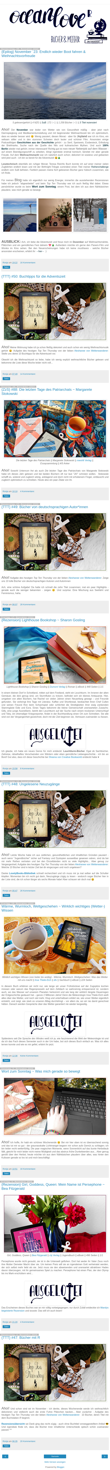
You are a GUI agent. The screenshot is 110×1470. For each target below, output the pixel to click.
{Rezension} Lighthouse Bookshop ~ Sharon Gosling (43, 620)
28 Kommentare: (28, 604)
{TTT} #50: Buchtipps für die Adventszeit (33, 276)
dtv (55, 980)
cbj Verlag (54, 1255)
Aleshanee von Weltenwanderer (91, 350)
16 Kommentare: (28, 262)
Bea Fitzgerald (39, 1255)
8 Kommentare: (27, 768)
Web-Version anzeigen (55, 1462)
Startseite (55, 1456)
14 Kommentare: (28, 374)
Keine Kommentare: (29, 1056)
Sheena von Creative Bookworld (65, 757)
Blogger (60, 1467)
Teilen (6, 267)
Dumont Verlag (57, 687)
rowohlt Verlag (84, 460)
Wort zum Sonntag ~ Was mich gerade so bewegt (40, 1071)
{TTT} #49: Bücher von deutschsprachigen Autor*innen (44, 507)
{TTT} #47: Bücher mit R (20, 1338)
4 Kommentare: (27, 491)
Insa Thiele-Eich (43, 980)
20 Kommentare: (28, 1441)
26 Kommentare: (28, 891)
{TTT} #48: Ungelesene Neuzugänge (30, 784)
